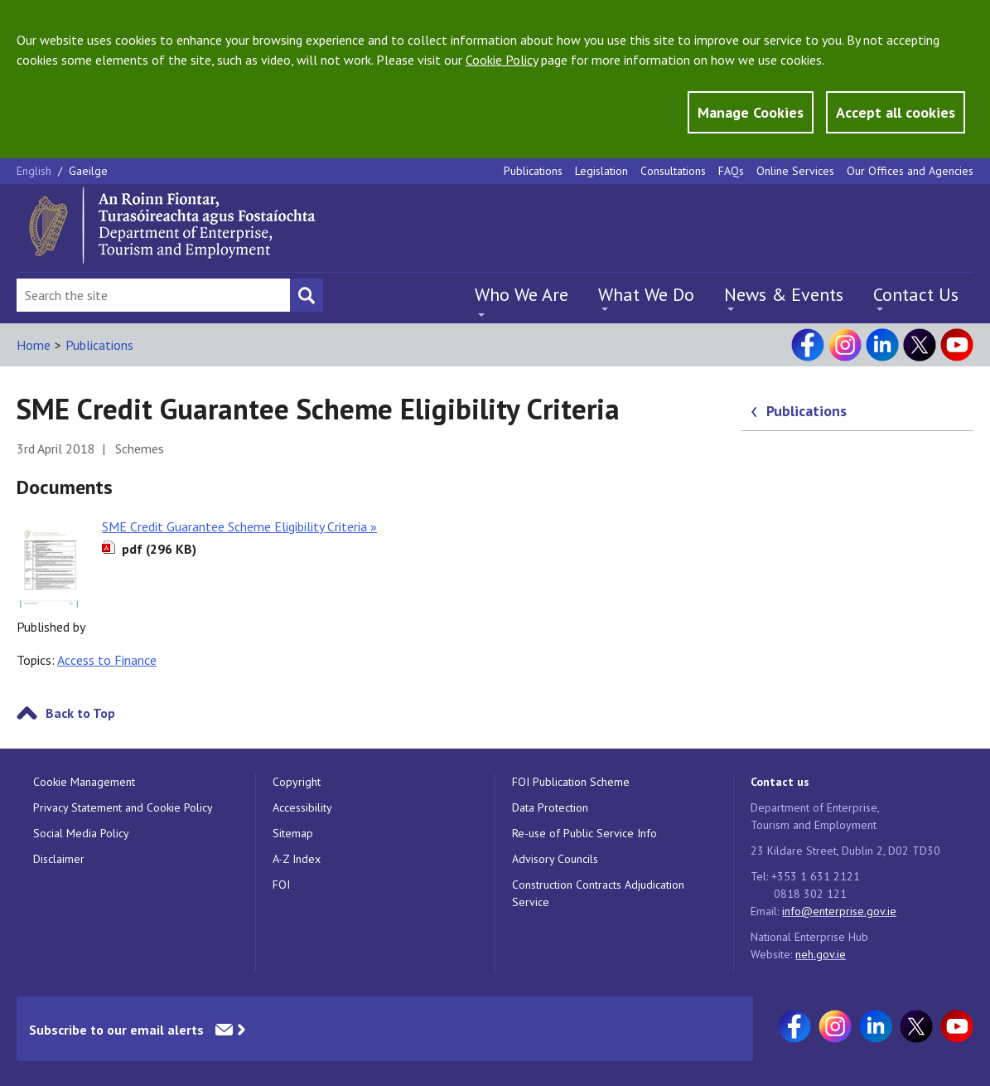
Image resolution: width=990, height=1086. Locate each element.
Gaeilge (88, 170)
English (36, 170)
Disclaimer (59, 858)
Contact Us (916, 294)
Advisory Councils (555, 858)
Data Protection (550, 807)
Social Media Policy (81, 833)
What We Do (646, 294)
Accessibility (302, 807)
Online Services (795, 170)
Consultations (673, 170)
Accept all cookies (895, 112)
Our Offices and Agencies (910, 170)
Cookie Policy (502, 59)
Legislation (601, 170)
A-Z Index (297, 858)
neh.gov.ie (820, 954)
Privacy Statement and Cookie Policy (123, 807)
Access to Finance (107, 660)
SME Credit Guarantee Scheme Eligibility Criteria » (239, 526)
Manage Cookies (751, 112)
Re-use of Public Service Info (584, 833)
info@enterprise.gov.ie (839, 911)
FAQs (731, 170)
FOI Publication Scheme (571, 781)
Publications (533, 170)
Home (34, 345)
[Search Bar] (153, 295)
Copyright (297, 781)
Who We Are (521, 294)
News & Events (783, 294)
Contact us (780, 781)
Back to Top (80, 713)
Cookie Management (84, 781)
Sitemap (293, 833)
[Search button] (306, 295)
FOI (281, 884)
